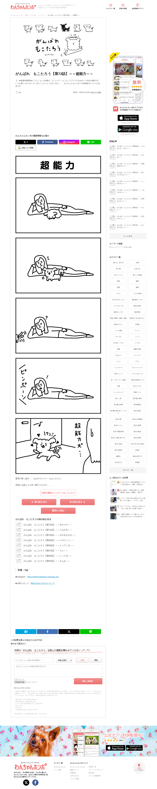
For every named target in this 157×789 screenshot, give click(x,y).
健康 (137, 281)
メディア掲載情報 (95, 776)
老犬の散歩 (137, 431)
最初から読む (58, 510)
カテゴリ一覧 (110, 8)
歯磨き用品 (137, 349)
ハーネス (137, 343)
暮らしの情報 (137, 275)
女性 (82, 660)
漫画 (118, 287)
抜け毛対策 (118, 450)
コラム (118, 293)
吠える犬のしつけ (118, 300)
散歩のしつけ (118, 312)
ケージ (137, 330)
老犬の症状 (118, 444)
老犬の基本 (137, 411)
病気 (118, 281)
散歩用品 (137, 312)
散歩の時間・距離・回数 (118, 318)
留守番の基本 (137, 398)
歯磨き (118, 456)
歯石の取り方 (137, 456)
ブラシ (137, 361)
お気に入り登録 (96, 92)
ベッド (137, 337)
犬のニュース (118, 275)
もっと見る (128, 236)
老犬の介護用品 (137, 419)
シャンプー (137, 355)
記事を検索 (123, 8)
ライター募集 (74, 779)
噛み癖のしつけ (137, 300)
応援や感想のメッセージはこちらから (58, 493)
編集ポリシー (74, 770)
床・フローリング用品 (118, 380)
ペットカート (118, 367)
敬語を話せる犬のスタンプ (43, 583)
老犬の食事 (137, 425)
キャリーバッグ (137, 367)
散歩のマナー (118, 324)
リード (118, 361)
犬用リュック (118, 374)
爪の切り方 (118, 462)
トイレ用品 (118, 330)
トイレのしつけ (118, 306)
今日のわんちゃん (60, 767)
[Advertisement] (36, 112)
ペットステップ (118, 392)
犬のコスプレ (137, 386)
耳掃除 (137, 462)
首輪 (118, 349)
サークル (118, 337)
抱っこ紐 (118, 398)
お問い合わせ (74, 776)
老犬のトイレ (118, 425)
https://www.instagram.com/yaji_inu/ (43, 577)
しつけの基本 (137, 293)
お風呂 (137, 450)
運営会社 (92, 773)
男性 (96, 660)
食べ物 (118, 269)
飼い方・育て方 (118, 262)
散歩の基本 (137, 306)
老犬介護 (118, 419)
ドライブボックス (137, 374)
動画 (137, 287)
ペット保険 (57, 770)
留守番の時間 (118, 404)
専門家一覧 (92, 767)
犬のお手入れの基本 (137, 444)
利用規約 (73, 773)
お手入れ (137, 269)
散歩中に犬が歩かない (137, 318)
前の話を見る (40, 502)
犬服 (118, 386)
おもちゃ (118, 355)
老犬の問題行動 (118, 431)
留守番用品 (137, 404)
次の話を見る (76, 502)
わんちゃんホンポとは (77, 767)
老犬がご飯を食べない (118, 438)
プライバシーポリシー (96, 770)
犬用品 (137, 324)
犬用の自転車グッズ (137, 380)
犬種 (137, 262)
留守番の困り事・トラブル (118, 412)
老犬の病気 (137, 438)
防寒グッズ (137, 392)
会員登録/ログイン (138, 8)
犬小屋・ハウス (118, 343)
